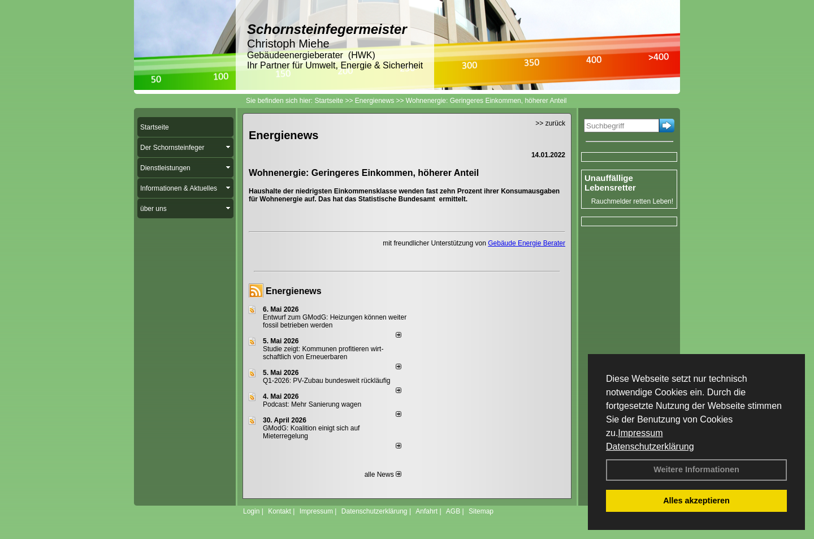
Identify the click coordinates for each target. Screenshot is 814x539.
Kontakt (279, 511)
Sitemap (481, 511)
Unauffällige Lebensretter (610, 182)
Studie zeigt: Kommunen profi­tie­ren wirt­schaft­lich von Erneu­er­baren (323, 353)
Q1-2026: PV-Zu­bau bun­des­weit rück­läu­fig (326, 381)
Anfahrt (426, 511)
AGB (453, 511)
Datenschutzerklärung (650, 446)
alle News (383, 474)
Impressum (640, 433)
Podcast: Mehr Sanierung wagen (312, 404)
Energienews (294, 291)
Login (251, 511)
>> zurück (550, 123)
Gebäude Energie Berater (526, 243)
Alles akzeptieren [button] (696, 500)
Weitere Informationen (696, 469)
